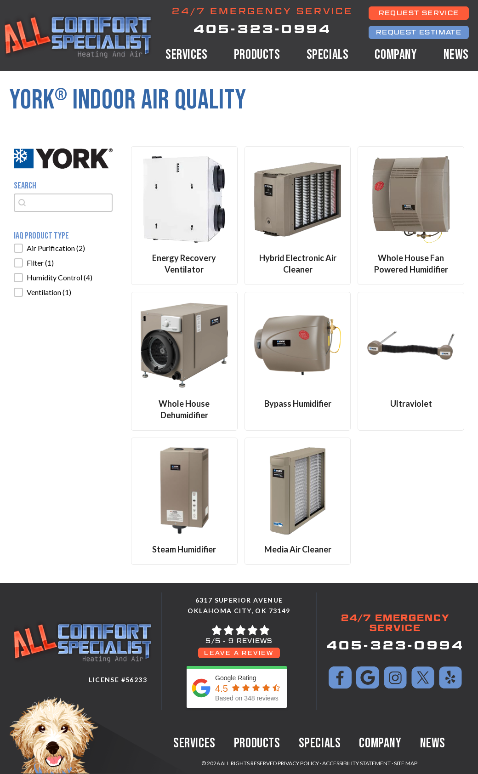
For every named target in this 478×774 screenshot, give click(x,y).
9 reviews (250, 640)
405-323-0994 (262, 29)
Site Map (405, 763)
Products (257, 54)
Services (186, 54)
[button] (63, 248)
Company (396, 54)
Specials (328, 54)
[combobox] (63, 203)
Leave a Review (239, 652)
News (456, 54)
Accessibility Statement (356, 763)
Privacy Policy (298, 763)
